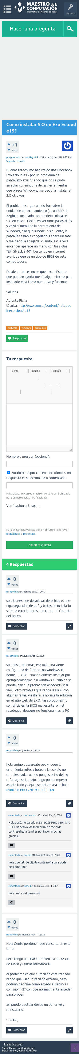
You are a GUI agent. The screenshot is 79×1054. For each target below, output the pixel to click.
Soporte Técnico (15, 161)
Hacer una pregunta (33, 29)
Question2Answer (26, 1050)
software (12, 328)
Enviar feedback (13, 1044)
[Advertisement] (39, 78)
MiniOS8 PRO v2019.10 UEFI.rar (30, 790)
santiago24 (31, 157)
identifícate (13, 533)
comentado (14, 815)
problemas (40, 328)
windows (26, 328)
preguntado (13, 157)
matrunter (29, 815)
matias (27, 855)
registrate (29, 533)
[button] (18, 371)
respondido (12, 591)
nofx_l (27, 886)
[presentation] (38, 517)
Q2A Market (28, 1048)
